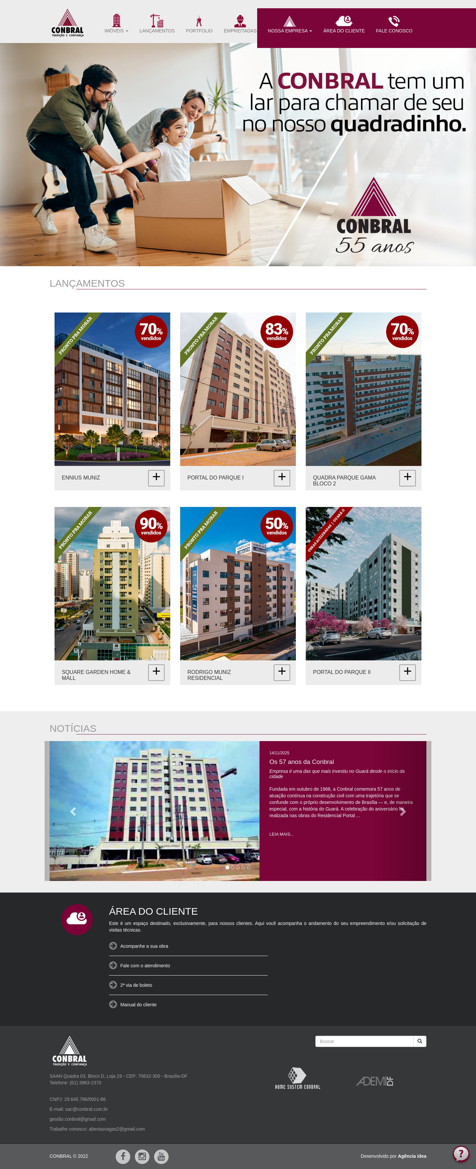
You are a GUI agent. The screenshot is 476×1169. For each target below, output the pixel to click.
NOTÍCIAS (73, 728)
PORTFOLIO (199, 23)
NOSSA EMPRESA (290, 23)
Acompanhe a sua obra (144, 946)
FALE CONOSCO (394, 23)
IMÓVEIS (116, 23)
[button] (29, 141)
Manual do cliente (138, 1004)
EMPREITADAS (240, 23)
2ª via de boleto (136, 985)
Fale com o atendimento (145, 965)
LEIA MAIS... (281, 834)
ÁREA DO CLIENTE (344, 23)
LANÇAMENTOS (157, 23)
